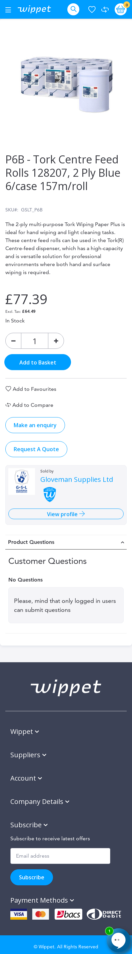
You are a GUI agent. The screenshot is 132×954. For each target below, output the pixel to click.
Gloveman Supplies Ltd (76, 479)
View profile (63, 514)
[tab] (66, 542)
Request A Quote (36, 449)
